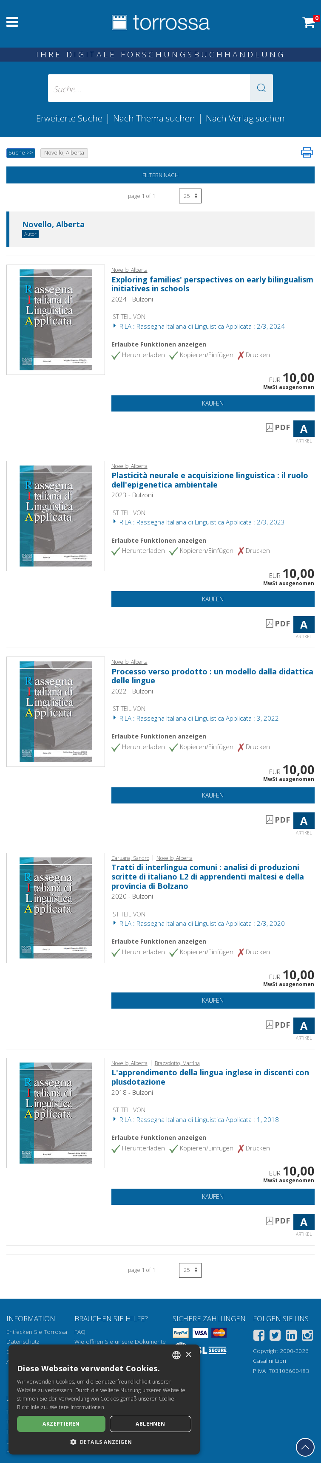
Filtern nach (160, 175)
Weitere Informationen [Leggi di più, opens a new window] (77, 1407)
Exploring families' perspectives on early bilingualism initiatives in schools (212, 284)
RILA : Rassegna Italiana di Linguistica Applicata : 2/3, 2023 (198, 522)
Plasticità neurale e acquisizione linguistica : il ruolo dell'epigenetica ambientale (209, 480)
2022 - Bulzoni (132, 691)
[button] (261, 88)
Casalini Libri (269, 1360)
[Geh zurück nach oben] (305, 1447)
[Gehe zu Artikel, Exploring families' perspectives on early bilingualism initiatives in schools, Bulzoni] (56, 319)
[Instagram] (307, 1336)
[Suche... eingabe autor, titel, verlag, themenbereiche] (160, 88)
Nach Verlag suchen (245, 118)
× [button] (188, 1355)
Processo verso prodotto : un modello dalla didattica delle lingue (212, 676)
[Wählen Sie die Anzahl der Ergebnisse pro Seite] (190, 196)
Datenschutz (23, 1341)
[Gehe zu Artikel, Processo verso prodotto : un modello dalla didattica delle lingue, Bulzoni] (56, 711)
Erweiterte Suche (69, 118)
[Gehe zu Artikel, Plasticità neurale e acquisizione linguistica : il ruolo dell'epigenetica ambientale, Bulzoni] (56, 515)
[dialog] (104, 1400)
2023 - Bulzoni (132, 494)
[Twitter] (275, 1336)
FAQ (79, 1332)
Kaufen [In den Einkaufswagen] (213, 403)
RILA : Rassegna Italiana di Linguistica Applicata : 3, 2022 (195, 718)
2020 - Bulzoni (132, 896)
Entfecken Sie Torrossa (36, 1332)
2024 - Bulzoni (132, 299)
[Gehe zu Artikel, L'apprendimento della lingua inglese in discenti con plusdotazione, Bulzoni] (56, 1112)
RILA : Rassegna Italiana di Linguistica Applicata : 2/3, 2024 (198, 326)
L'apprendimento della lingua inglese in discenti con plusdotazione (210, 1077)
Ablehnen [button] (150, 1423)
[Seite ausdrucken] (307, 152)
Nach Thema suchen (154, 118)
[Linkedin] (291, 1336)
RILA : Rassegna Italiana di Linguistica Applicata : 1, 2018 (195, 1119)
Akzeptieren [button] (61, 1423)
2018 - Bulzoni (132, 1092)
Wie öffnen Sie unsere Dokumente (120, 1341)
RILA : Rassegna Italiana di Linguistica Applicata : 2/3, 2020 (198, 923)
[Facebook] (259, 1336)
